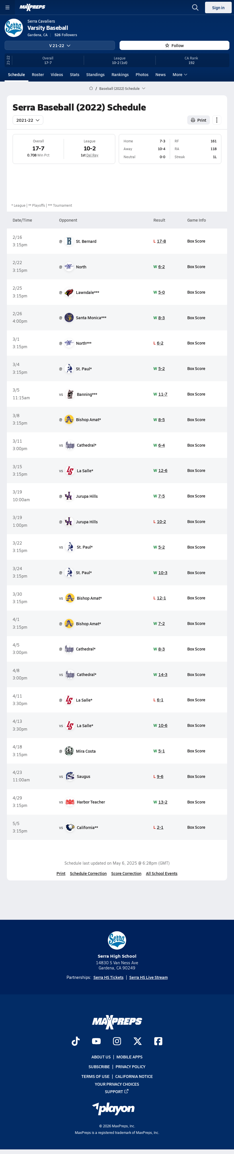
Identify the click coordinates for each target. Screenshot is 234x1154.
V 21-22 (60, 45)
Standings (95, 74)
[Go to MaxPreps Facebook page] (158, 1042)
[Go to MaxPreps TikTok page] (75, 1042)
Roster (38, 74)
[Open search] (195, 7)
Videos (57, 74)
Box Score (196, 241)
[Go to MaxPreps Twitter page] (137, 1042)
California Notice (134, 1076)
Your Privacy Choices (117, 1084)
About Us (101, 1057)
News (160, 74)
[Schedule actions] (216, 119)
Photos (142, 74)
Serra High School (117, 945)
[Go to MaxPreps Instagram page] (117, 1042)
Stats (74, 74)
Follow (174, 45)
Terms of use (95, 1076)
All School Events (162, 873)
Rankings (120, 74)
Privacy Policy (130, 1066)
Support (117, 1091)
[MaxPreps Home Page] (91, 88)
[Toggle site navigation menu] (7, 7)
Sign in (218, 7)
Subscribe (99, 1066)
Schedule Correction (88, 873)
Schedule (16, 74)
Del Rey (92, 155)
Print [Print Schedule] (198, 120)
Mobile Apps (129, 1057)
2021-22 (28, 120)
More (179, 74)
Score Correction (126, 873)
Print (60, 873)
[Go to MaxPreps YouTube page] (96, 1042)
